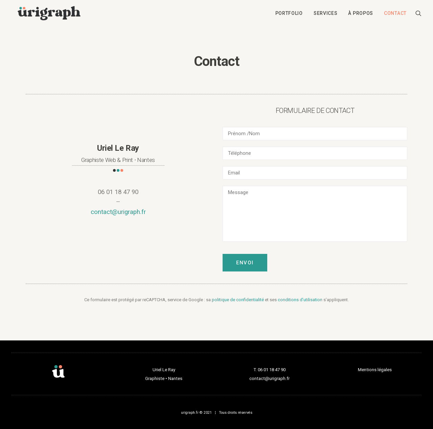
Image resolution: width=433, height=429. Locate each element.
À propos (360, 14)
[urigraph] (49, 14)
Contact (395, 14)
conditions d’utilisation (300, 299)
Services (326, 14)
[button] (418, 14)
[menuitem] (289, 14)
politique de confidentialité (238, 299)
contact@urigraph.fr (118, 212)
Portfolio (289, 14)
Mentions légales (375, 369)
